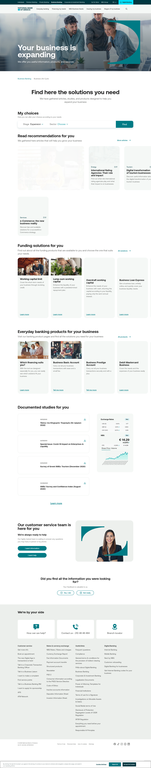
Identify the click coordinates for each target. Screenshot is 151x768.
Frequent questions (83, 669)
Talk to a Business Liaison (27, 691)
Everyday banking (43, 9)
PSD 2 (49, 694)
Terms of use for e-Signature (87, 714)
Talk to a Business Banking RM (29, 703)
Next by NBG (109, 677)
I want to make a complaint (28, 695)
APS (19, 711)
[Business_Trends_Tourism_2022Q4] (85, 422)
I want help (32, 566)
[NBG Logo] (25, 9)
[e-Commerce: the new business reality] (33, 205)
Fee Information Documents (57, 677)
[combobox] (37, 124)
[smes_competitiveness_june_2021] (85, 443)
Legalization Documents (85, 699)
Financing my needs (59, 9)
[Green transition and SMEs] (51, 168)
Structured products (54, 685)
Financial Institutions (83, 710)
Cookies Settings (101, 765)
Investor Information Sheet (57, 717)
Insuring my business (94, 9)
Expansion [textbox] (35, 124)
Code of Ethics (52, 705)
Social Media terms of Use (86, 725)
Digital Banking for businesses (115, 685)
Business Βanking (82, 691)
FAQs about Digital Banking (86, 687)
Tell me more (58, 393)
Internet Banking (110, 669)
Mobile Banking (110, 673)
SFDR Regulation (82, 739)
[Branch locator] (114, 648)
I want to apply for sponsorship (30, 707)
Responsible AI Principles (85, 749)
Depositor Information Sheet (57, 713)
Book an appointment (26, 673)
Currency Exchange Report (57, 673)
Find (124, 124)
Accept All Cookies (129, 765)
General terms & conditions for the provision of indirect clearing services (88, 679)
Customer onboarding (112, 681)
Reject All (115, 765)
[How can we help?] (36, 648)
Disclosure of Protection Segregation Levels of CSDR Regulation (86, 731)
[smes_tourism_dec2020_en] (85, 465)
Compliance (80, 673)
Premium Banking (31, 2)
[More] (27, 425)
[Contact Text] (75, 648)
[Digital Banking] (126, 2)
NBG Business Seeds (76, 9)
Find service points (25, 699)
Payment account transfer (57, 681)
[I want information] (32, 559)
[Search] (126, 9)
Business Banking (56, 2)
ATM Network (23, 716)
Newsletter (51, 690)
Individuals (21, 2)
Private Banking (44, 2)
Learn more (24, 314)
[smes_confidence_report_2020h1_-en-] (85, 486)
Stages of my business (112, 9)
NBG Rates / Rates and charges (59, 669)
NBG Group (104, 2)
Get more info (23, 669)
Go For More (95, 2)
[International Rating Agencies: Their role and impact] (104, 154)
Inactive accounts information (58, 709)
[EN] (114, 2)
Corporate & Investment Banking (74, 2)
